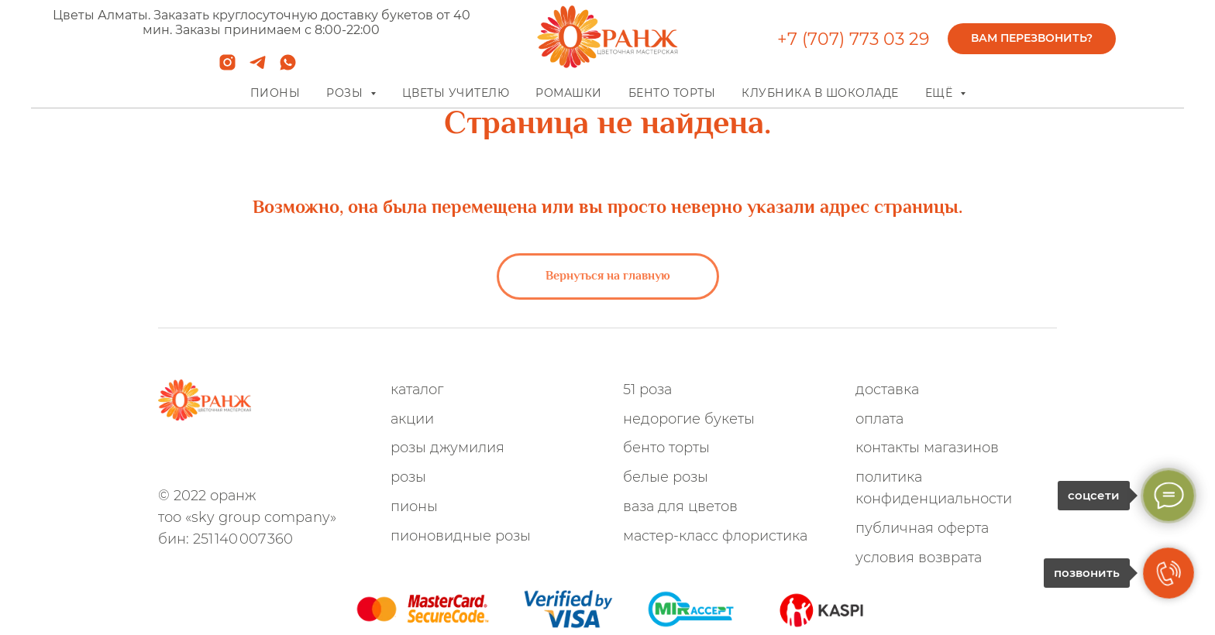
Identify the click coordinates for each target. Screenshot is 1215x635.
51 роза (647, 389)
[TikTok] (295, 456)
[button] (1032, 38)
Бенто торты (672, 93)
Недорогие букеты (689, 418)
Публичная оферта (922, 528)
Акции (412, 418)
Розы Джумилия (447, 447)
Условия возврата (918, 557)
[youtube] (321, 456)
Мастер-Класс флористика (715, 535)
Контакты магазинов (927, 447)
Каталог (417, 389)
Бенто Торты (666, 447)
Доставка (887, 389)
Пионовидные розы (461, 535)
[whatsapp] (288, 67)
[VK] (270, 456)
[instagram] (227, 67)
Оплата (879, 418)
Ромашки (568, 93)
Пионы (275, 93)
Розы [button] (346, 93)
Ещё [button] (940, 93)
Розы (408, 477)
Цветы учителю (456, 93)
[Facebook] (244, 456)
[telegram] (257, 67)
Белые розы (665, 477)
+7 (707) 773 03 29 (853, 39)
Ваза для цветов (680, 506)
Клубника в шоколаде (820, 93)
